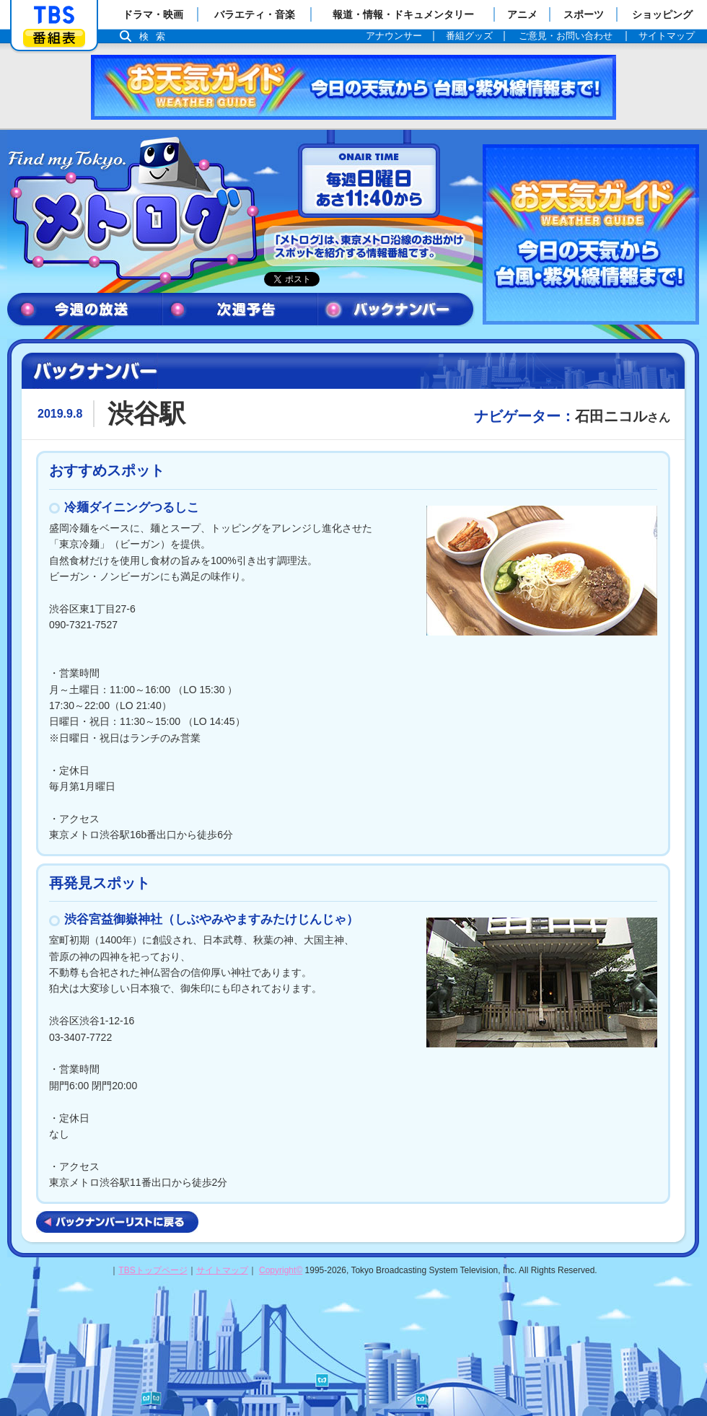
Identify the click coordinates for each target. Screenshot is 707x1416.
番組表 (54, 38)
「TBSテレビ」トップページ (54, 15)
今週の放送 (84, 310)
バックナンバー (396, 310)
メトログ (132, 210)
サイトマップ (222, 1270)
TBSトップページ (152, 1270)
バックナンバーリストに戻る (117, 1222)
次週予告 (239, 310)
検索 (155, 36)
